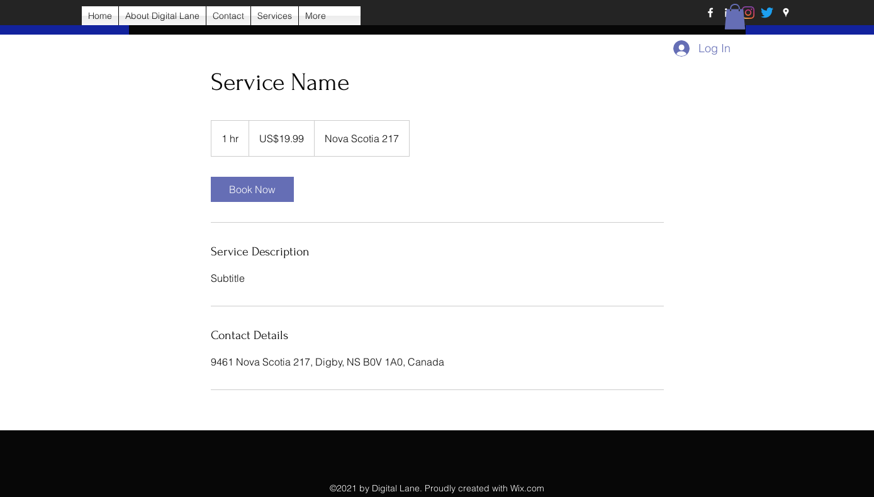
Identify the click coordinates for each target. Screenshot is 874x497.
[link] (252, 189)
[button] (735, 17)
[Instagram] (748, 12)
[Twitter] (767, 12)
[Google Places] (786, 12)
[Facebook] (710, 12)
